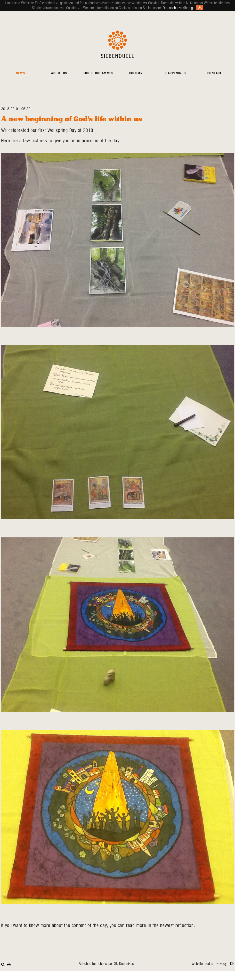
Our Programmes (98, 73)
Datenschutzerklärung (178, 8)
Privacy (222, 964)
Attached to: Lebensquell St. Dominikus (106, 964)
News (20, 73)
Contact (214, 73)
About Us (59, 73)
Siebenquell (117, 44)
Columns (137, 73)
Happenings (175, 73)
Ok (200, 7)
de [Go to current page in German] (232, 964)
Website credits (202, 964)
